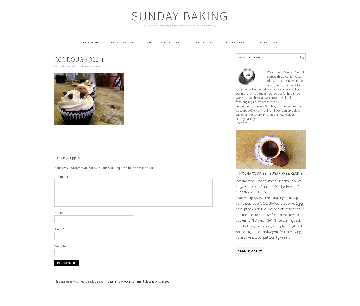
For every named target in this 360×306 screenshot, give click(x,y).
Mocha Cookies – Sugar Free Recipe (271, 173)
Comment (62, 176)
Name (59, 213)
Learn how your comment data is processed (139, 281)
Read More (250, 251)
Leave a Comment (91, 65)
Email (59, 229)
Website (60, 246)
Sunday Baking (180, 16)
